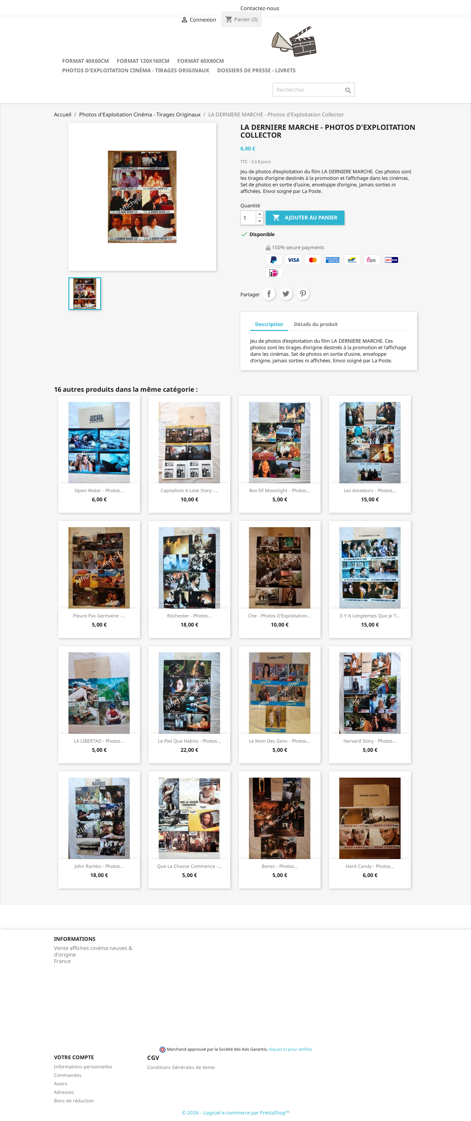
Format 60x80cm (200, 60)
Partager (268, 293)
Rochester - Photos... (189, 615)
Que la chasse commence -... (189, 866)
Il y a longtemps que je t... (370, 615)
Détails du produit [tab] (316, 324)
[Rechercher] (314, 89)
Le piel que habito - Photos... (189, 741)
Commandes (67, 1075)
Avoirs (60, 1083)
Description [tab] (269, 324)
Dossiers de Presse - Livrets (256, 70)
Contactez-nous (259, 8)
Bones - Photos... (280, 866)
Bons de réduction (74, 1100)
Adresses (64, 1092)
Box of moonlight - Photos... (279, 490)
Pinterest (302, 293)
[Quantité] (248, 218)
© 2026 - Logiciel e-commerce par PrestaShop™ (235, 1112)
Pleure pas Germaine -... (99, 615)
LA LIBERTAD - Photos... (99, 741)
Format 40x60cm (85, 60)
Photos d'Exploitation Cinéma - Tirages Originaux (135, 70)
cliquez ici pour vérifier (290, 1049)
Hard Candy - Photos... (370, 866)
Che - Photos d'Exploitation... (279, 615)
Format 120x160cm (143, 60)
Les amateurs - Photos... (370, 490)
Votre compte (74, 1057)
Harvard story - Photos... (369, 741)
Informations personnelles (83, 1066)
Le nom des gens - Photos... (279, 741)
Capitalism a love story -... (189, 490)
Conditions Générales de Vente (181, 1067)
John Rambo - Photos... (99, 866)
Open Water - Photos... (99, 490)
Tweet (285, 293)
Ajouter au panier (305, 218)
